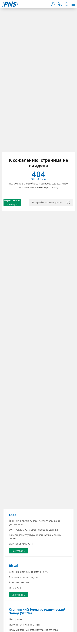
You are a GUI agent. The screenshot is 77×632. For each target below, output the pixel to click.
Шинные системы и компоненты (29, 571)
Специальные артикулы (23, 577)
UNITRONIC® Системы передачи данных (33, 529)
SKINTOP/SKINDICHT (21, 543)
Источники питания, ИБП (24, 624)
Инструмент (16, 587)
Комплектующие (19, 582)
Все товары (18, 551)
